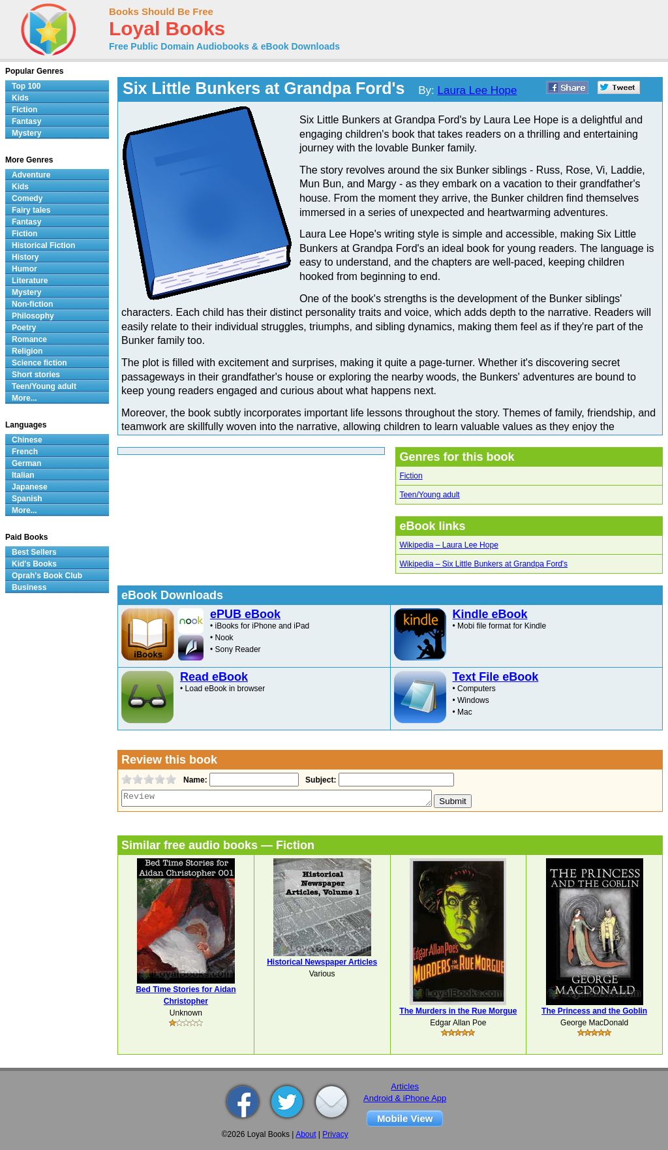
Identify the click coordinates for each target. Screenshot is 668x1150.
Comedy (27, 198)
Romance (29, 339)
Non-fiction (32, 304)
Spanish (27, 498)
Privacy (335, 1134)
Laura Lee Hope (477, 90)
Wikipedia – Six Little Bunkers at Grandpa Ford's (483, 563)
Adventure (31, 174)
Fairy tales (31, 210)
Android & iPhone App (404, 1098)
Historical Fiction (43, 245)
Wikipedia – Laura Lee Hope (448, 545)
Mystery (26, 133)
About (306, 1134)
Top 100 (26, 86)
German (26, 463)
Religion (27, 351)
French (25, 451)
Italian (23, 475)
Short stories (36, 374)
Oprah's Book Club (47, 575)
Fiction (410, 475)
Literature (30, 280)
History (25, 257)
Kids (20, 97)
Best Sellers (34, 552)
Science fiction (39, 362)
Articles (405, 1086)
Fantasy (26, 121)
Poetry (24, 327)
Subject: (319, 780)
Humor (24, 268)
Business (29, 587)
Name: (194, 780)
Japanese (30, 486)
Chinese (27, 439)
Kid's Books (34, 563)
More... (24, 398)
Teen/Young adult (429, 494)
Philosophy (33, 315)
